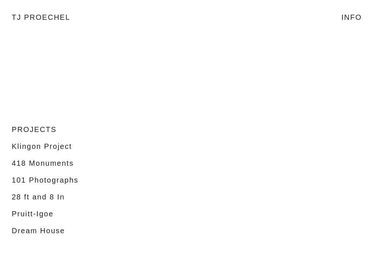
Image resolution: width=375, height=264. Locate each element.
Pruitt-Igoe (32, 214)
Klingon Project (42, 146)
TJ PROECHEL (41, 17)
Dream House (38, 231)
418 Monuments (43, 163)
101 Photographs (45, 180)
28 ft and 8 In (38, 197)
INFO (351, 17)
